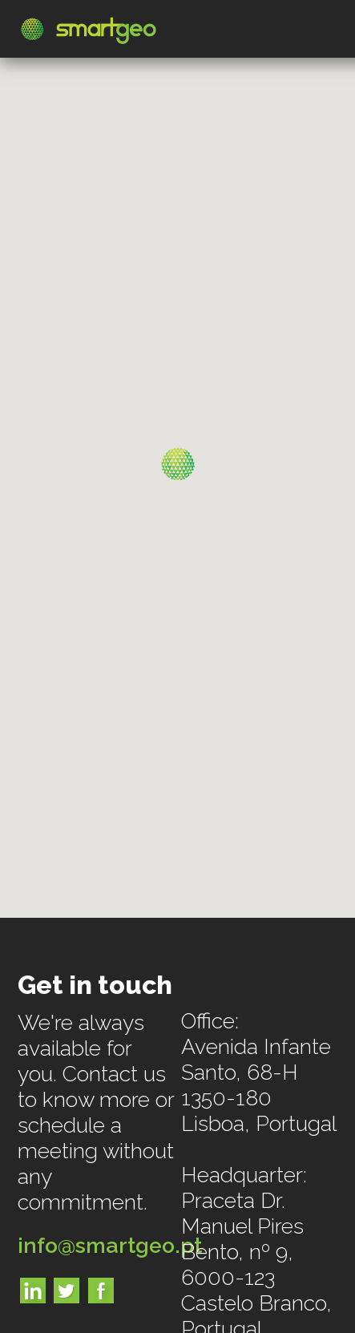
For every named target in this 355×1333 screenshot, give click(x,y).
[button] (178, 464)
